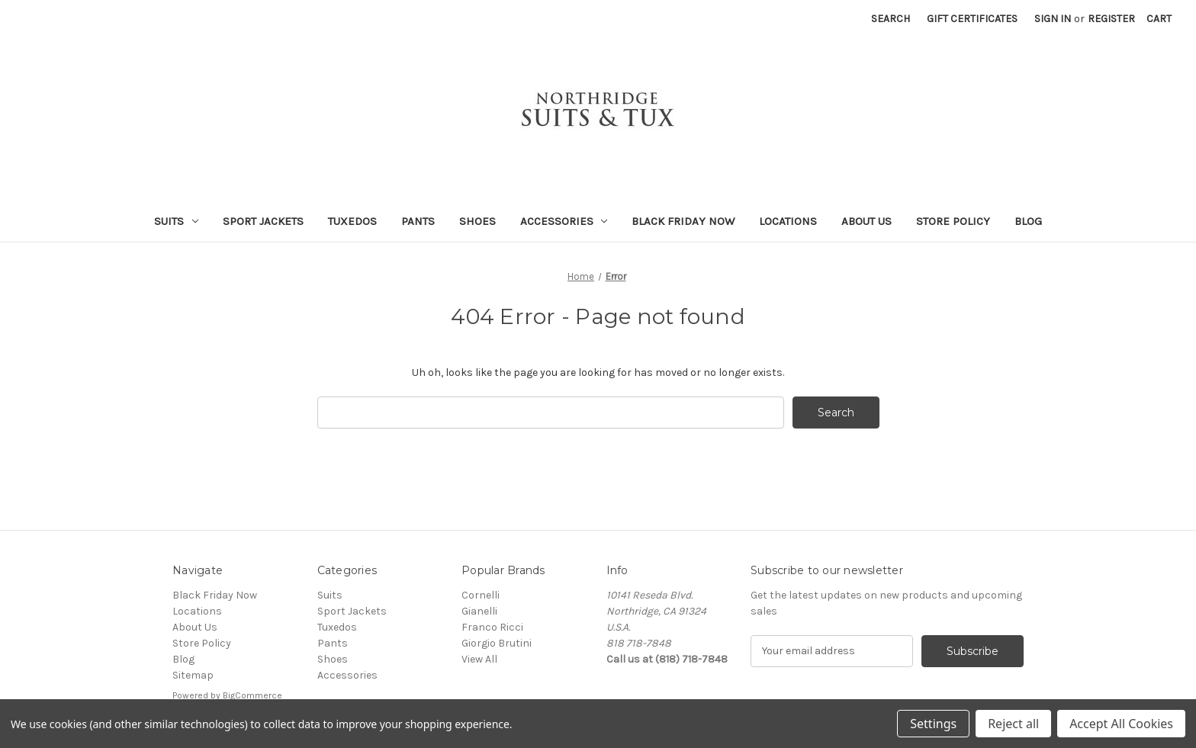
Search (890, 18)
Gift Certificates (972, 18)
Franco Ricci (492, 627)
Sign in (1052, 18)
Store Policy (953, 221)
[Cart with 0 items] (1159, 18)
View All (479, 659)
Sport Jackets (263, 221)
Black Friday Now (683, 221)
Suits (176, 221)
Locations (788, 221)
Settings (933, 723)
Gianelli (479, 611)
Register (1111, 18)
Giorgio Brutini (496, 643)
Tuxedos (352, 221)
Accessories (564, 221)
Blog (1028, 221)
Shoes (477, 221)
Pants (418, 221)
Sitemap (193, 675)
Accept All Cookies (1121, 723)
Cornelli (480, 595)
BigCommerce (252, 695)
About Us (866, 221)
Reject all (1013, 723)
